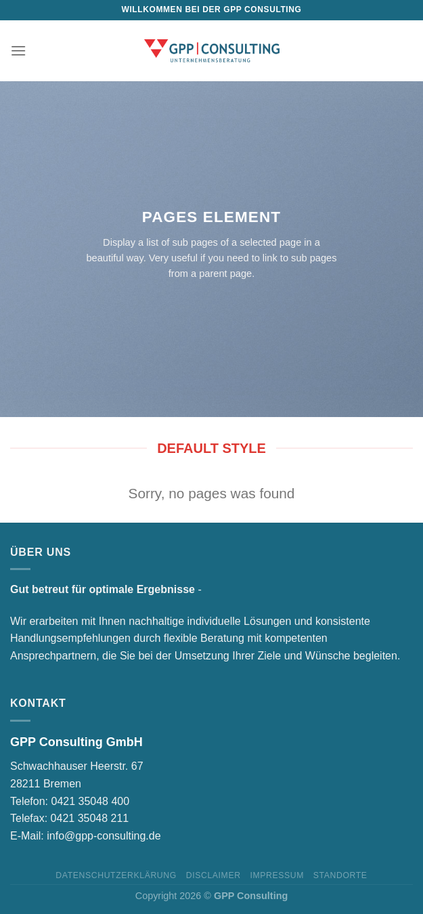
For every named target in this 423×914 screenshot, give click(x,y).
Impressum (277, 875)
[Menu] (18, 50)
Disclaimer (213, 875)
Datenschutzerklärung (116, 875)
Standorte (340, 875)
